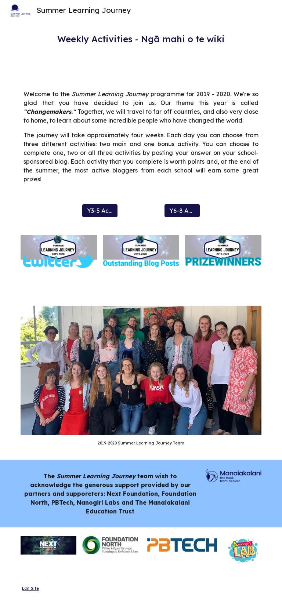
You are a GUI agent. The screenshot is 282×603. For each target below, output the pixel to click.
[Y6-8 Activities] (182, 210)
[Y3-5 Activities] (100, 210)
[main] (141, 38)
